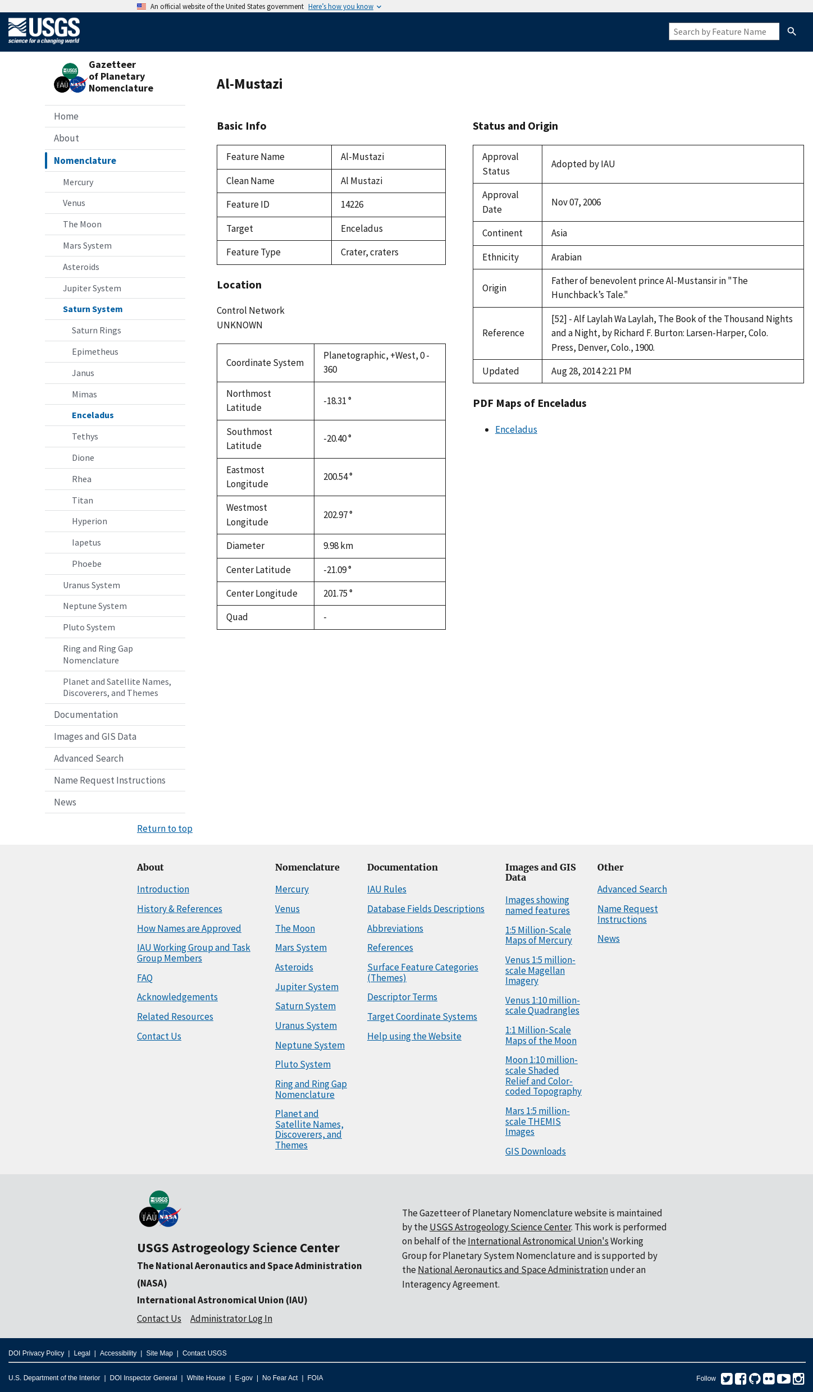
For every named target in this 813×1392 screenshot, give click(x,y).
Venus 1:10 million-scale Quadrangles (542, 1005)
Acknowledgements (177, 997)
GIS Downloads (535, 1151)
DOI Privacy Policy (36, 1353)
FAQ (145, 978)
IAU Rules (386, 889)
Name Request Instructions (110, 780)
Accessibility (118, 1353)
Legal (82, 1353)
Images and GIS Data (95, 736)
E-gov (244, 1378)
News (65, 802)
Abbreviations (395, 928)
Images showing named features (537, 905)
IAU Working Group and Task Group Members (193, 952)
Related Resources (175, 1016)
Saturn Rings (96, 330)
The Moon (82, 224)
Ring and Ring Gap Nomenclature (98, 654)
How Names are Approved (189, 928)
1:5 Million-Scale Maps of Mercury (538, 935)
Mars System (87, 245)
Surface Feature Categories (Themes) (422, 972)
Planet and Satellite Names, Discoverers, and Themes (117, 687)
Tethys (85, 436)
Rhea (82, 478)
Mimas (84, 394)
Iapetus (86, 542)
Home (66, 116)
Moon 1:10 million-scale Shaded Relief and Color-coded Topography (543, 1075)
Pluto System (89, 627)
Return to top (165, 828)
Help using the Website (414, 1036)
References (390, 947)
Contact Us (159, 1036)
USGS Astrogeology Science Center (238, 1247)
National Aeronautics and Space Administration (513, 1269)
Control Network (251, 310)
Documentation (86, 714)
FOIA (315, 1378)
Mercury (78, 181)
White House (206, 1378)
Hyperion (89, 520)
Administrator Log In (231, 1318)
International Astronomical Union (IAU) (222, 1300)
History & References (179, 909)
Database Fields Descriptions (426, 909)
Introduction (163, 889)
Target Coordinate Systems (422, 1016)
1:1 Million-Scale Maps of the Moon (541, 1035)
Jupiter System (92, 288)
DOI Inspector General (143, 1378)
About (66, 138)
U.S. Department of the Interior (54, 1378)
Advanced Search (89, 758)
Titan (82, 500)
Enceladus (93, 414)
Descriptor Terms (402, 997)
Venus (74, 202)
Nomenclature (85, 160)
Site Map (159, 1353)
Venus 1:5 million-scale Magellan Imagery (540, 970)
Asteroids (81, 266)
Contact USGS (204, 1353)
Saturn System (93, 308)
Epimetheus (95, 351)
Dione (83, 457)
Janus (83, 372)
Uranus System (91, 584)
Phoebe (87, 563)
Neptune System (95, 605)
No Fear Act (280, 1378)
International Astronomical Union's (538, 1241)
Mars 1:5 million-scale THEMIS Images (537, 1121)
